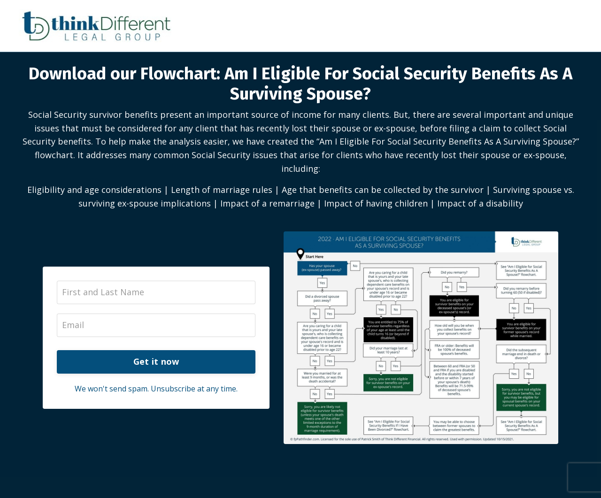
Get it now (156, 361)
